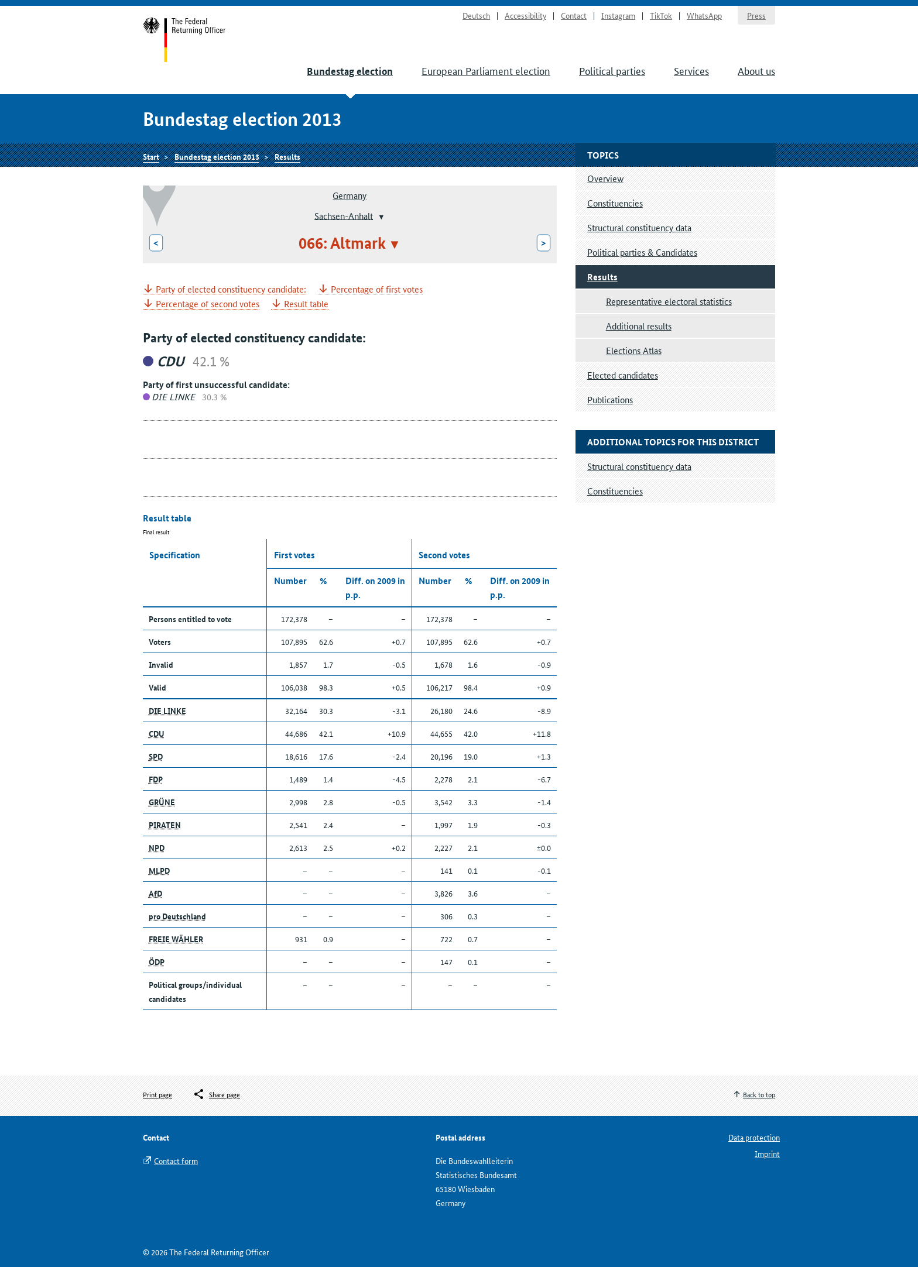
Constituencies (615, 203)
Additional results (639, 326)
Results (287, 156)
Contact (574, 15)
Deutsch (476, 15)
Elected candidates (622, 375)
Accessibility (525, 15)
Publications (610, 399)
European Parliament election (486, 70)
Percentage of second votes (207, 304)
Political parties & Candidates (642, 252)
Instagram (618, 15)
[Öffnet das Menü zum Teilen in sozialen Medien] (216, 1094)
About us (756, 70)
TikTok (661, 15)
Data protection (754, 1137)
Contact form (176, 1160)
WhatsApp (704, 15)
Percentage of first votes (377, 289)
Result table (306, 304)
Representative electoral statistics (669, 301)
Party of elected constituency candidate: (231, 289)
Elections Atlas (634, 350)
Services (691, 70)
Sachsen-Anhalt (343, 215)
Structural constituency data (639, 227)
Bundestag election (350, 71)
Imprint (767, 1153)
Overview (605, 178)
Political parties (612, 70)
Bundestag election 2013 (216, 156)
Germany (349, 195)
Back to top (759, 1094)
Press (756, 15)
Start (185, 40)
